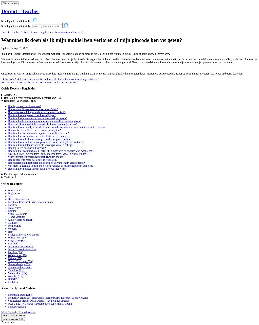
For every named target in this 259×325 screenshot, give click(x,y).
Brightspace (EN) (17, 240)
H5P (10, 231)
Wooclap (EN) (15, 276)
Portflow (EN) (15, 252)
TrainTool (13, 222)
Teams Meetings (16, 216)
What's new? (14, 190)
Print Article (7, 322)
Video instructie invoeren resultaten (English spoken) (36, 156)
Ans (10, 196)
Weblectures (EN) (17, 255)
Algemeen (10, 94)
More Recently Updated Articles (18, 312)
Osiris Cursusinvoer (18, 199)
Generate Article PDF (13, 319)
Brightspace (14, 193)
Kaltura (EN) (15, 258)
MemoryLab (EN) (17, 273)
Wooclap (12, 228)
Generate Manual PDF (14, 315)
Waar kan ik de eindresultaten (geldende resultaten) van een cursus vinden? (47, 153)
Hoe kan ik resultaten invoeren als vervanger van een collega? (41, 145)
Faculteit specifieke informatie (21, 174)
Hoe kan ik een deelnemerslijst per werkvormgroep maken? (39, 139)
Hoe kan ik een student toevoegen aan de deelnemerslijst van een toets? (45, 142)
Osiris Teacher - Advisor (21, 246)
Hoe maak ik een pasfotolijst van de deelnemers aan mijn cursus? (42, 124)
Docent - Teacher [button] (20, 11)
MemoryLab (14, 225)
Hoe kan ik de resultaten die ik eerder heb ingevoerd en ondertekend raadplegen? (50, 150)
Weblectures (14, 208)
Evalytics (13, 282)
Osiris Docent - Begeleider (37, 32)
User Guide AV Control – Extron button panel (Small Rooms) (40, 303)
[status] (129, 53)
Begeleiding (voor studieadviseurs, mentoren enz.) (32, 97)
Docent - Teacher (10, 32)
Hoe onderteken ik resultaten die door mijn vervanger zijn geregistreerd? (46, 162)
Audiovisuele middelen (20, 219)
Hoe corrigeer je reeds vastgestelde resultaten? (32, 159)
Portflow (12, 205)
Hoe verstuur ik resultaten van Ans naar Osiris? (33, 109)
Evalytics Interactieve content (23, 234)
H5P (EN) (13, 279)
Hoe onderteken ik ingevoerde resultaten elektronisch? (37, 112)
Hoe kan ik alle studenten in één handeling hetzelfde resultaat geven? (44, 121)
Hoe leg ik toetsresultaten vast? (24, 106)
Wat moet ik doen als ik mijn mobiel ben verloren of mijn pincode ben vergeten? (91, 40)
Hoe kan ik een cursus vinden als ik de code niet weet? (37, 168)
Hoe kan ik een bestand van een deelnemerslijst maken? (37, 118)
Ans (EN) (13, 243)
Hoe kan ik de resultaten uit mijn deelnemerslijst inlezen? (38, 133)
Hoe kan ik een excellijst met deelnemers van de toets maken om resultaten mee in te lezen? (56, 127)
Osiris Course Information (22, 249)
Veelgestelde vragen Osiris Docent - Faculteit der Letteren (38, 300)
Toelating (10, 177)
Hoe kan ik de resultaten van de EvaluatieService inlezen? (38, 136)
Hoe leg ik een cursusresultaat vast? (27, 148)
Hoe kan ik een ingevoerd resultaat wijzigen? (32, 115)
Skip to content (10, 3)
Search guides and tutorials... (16, 26)
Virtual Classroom (17, 213)
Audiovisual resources (20, 267)
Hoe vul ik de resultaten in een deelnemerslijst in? (34, 130)
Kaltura (12, 210)
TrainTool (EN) (16, 270)
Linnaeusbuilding (17, 306)
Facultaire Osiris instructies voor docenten (30, 202)
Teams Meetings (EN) (19, 264)
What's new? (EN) (17, 237)
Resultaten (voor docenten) (69, 32)
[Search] (47, 26)
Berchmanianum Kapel (20, 294)
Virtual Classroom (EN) (20, 261)
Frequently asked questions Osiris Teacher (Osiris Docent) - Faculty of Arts (48, 297)
